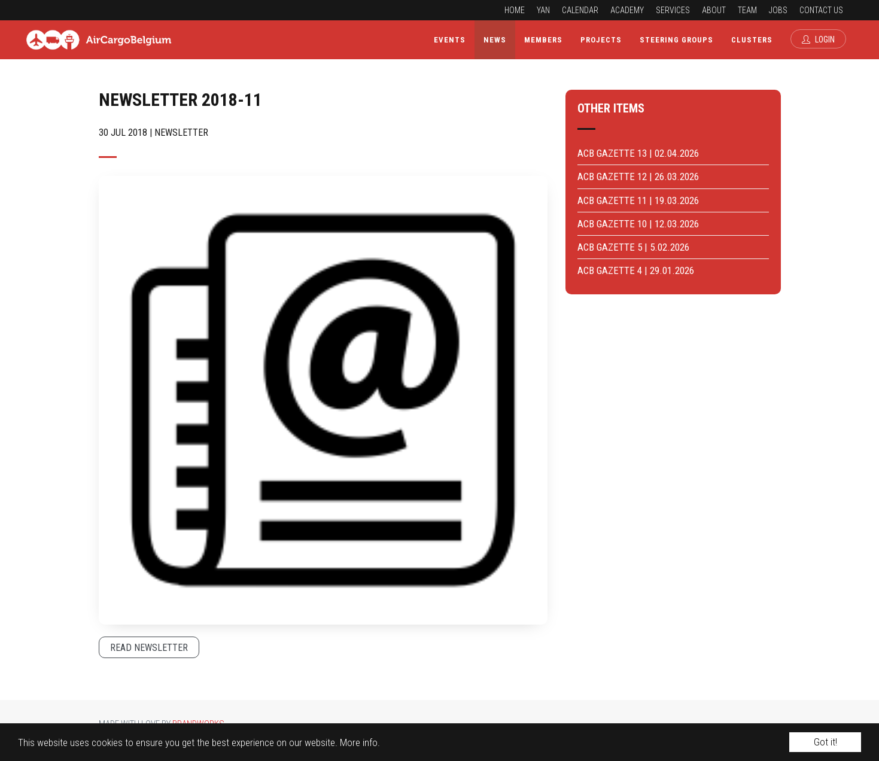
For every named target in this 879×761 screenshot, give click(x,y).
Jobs (778, 10)
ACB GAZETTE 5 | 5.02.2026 (633, 247)
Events (450, 39)
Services (673, 10)
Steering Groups (676, 39)
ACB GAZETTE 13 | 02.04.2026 (638, 153)
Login (818, 39)
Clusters (751, 39)
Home (514, 10)
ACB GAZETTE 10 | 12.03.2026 (638, 224)
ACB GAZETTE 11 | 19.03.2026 (638, 200)
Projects (601, 39)
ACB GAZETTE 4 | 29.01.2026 (635, 270)
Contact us (821, 10)
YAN (543, 10)
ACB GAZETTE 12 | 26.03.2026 (638, 176)
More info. (360, 742)
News (494, 39)
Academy (627, 10)
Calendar (580, 10)
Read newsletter (149, 647)
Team (747, 10)
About (714, 10)
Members (543, 39)
